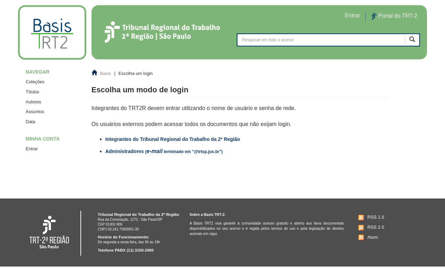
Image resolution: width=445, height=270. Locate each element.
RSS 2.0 (370, 228)
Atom (367, 237)
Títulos (32, 91)
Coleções (35, 81)
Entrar (32, 148)
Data (30, 121)
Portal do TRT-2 (394, 16)
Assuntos (35, 111)
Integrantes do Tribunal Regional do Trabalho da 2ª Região (172, 139)
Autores (33, 101)
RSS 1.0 (370, 217)
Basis (105, 73)
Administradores (164, 151)
